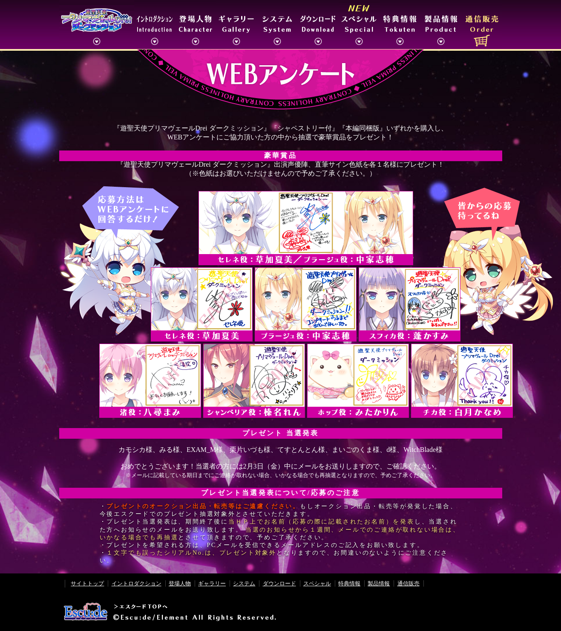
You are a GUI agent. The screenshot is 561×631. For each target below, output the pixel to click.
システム (244, 583)
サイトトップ (87, 583)
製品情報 (379, 583)
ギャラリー (212, 583)
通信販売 (408, 583)
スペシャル (317, 583)
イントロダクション (136, 583)
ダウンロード (279, 583)
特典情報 (349, 583)
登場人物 (180, 583)
